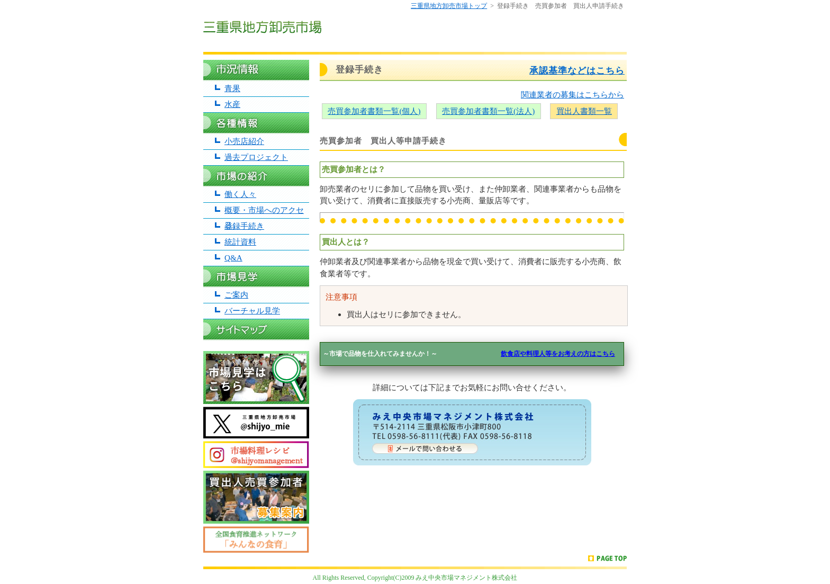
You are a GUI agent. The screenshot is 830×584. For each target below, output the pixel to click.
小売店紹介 (244, 141)
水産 (232, 104)
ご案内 (236, 294)
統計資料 (240, 241)
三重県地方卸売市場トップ (449, 6)
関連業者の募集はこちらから (572, 94)
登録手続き (244, 225)
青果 (232, 88)
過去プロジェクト (256, 156)
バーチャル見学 (252, 310)
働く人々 (240, 194)
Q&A (233, 257)
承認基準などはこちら (577, 71)
